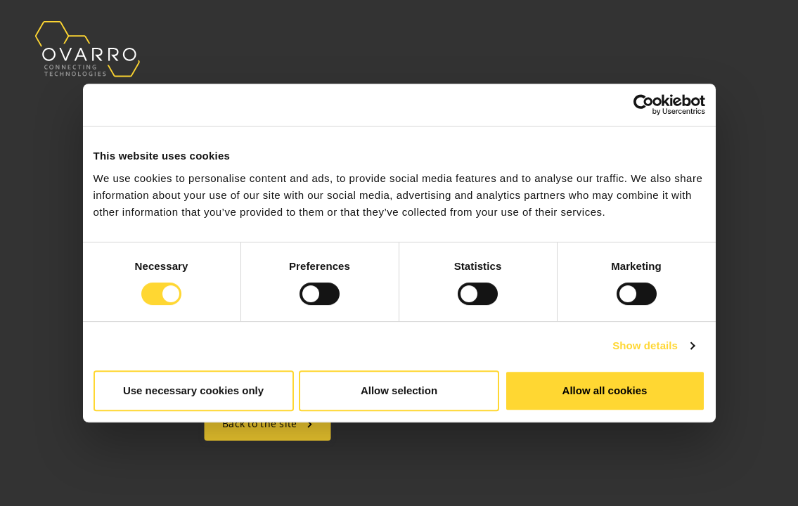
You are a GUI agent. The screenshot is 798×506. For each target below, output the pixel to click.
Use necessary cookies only (193, 390)
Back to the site (267, 423)
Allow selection (399, 390)
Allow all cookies (605, 390)
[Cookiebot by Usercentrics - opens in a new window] (643, 104)
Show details (645, 345)
